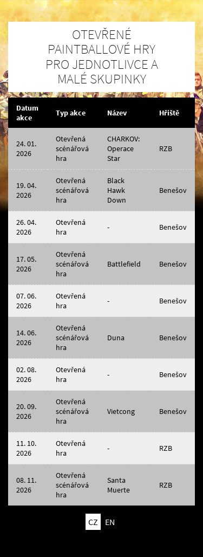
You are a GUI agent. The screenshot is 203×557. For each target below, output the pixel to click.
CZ (93, 521)
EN (110, 521)
